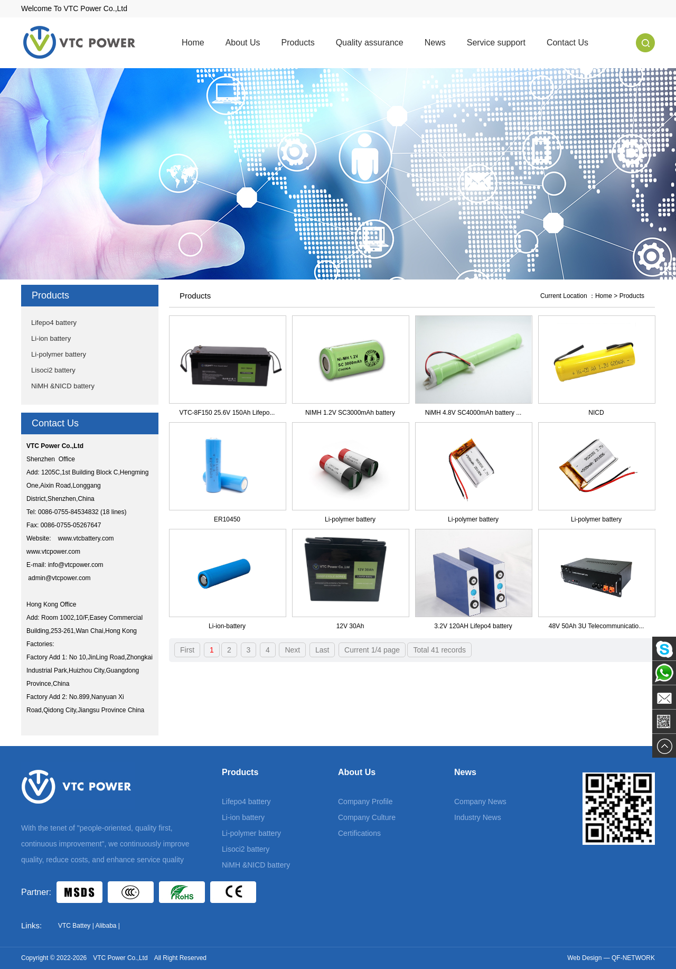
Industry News (477, 817)
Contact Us (567, 42)
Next (292, 650)
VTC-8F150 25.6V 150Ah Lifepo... (227, 412)
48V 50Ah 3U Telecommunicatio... (596, 626)
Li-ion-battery (227, 626)
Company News (480, 801)
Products (298, 42)
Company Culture (367, 817)
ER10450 (227, 519)
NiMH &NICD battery (63, 386)
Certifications (359, 833)
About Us (243, 42)
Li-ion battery (51, 338)
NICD (596, 412)
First (187, 650)
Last (322, 650)
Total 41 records (439, 650)
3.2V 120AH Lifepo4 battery (473, 626)
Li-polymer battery (58, 354)
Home (193, 42)
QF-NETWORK (633, 958)
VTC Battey (74, 925)
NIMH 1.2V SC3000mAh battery (350, 412)
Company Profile (365, 801)
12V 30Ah (350, 626)
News (435, 42)
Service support (496, 42)
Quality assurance (369, 42)
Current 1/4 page (372, 650)
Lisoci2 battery (53, 370)
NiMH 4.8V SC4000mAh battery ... (473, 412)
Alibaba (105, 925)
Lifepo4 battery (54, 323)
